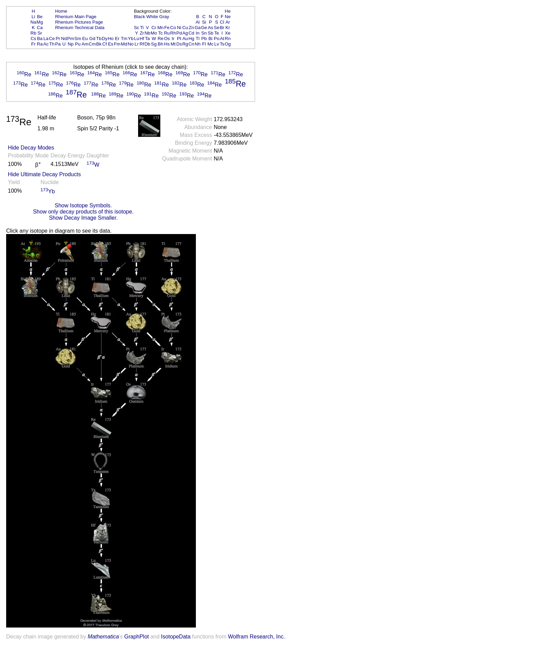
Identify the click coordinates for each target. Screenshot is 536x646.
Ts (222, 44)
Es (110, 44)
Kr (227, 27)
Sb (210, 33)
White (152, 16)
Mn (160, 27)
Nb (147, 33)
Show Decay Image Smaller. (83, 218)
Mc (210, 44)
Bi (211, 38)
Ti (142, 27)
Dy (104, 38)
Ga (198, 27)
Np (70, 44)
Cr (153, 27)
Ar (227, 22)
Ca (40, 27)
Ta (147, 38)
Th (52, 44)
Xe (227, 33)
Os (167, 38)
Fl (204, 44)
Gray (164, 16)
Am (85, 44)
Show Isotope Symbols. (83, 205)
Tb (99, 38)
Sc (136, 27)
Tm (124, 38)
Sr (40, 33)
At (222, 38)
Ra (40, 44)
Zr (142, 33)
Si (204, 22)
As (210, 27)
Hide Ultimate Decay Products (44, 174)
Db (147, 44)
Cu (185, 27)
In (198, 33)
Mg (40, 22)
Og (228, 44)
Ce (52, 38)
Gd (92, 38)
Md (124, 44)
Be (39, 16)
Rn (228, 38)
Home (61, 11)
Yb (130, 38)
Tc (160, 33)
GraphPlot (136, 636)
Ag (185, 33)
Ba (39, 38)
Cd (191, 33)
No (131, 44)
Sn (204, 33)
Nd (64, 38)
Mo (154, 33)
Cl (222, 22)
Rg (185, 44)
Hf (141, 38)
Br (222, 27)
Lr (137, 44)
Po (216, 38)
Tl (198, 38)
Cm (92, 44)
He (228, 11)
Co (173, 27)
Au (185, 38)
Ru (167, 33)
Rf (141, 44)
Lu (136, 38)
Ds (179, 44)
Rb (33, 33)
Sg (154, 44)
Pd (179, 33)
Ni (179, 27)
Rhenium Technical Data (79, 27)
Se (216, 27)
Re (160, 38)
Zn (191, 27)
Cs (33, 38)
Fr (33, 44)
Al (198, 22)
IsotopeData (175, 636)
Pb (204, 38)
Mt (173, 44)
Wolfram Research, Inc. (256, 636)
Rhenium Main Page (75, 16)
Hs (167, 44)
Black (139, 16)
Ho (110, 38)
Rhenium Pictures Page (79, 22)
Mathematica (103, 636)
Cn (191, 44)
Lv (216, 44)
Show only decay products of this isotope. (83, 212)
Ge (204, 27)
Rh (173, 33)
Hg (191, 38)
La (46, 38)
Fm (117, 44)
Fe (167, 27)
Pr (58, 38)
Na (33, 22)
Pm (70, 38)
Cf (104, 44)
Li (33, 16)
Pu (77, 44)
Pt (179, 38)
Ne (228, 16)
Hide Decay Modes (31, 148)
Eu (85, 38)
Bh (160, 44)
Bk (99, 44)
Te (216, 33)
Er (117, 38)
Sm (78, 38)
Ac (46, 44)
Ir (173, 38)
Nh (198, 44)
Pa (58, 44)
